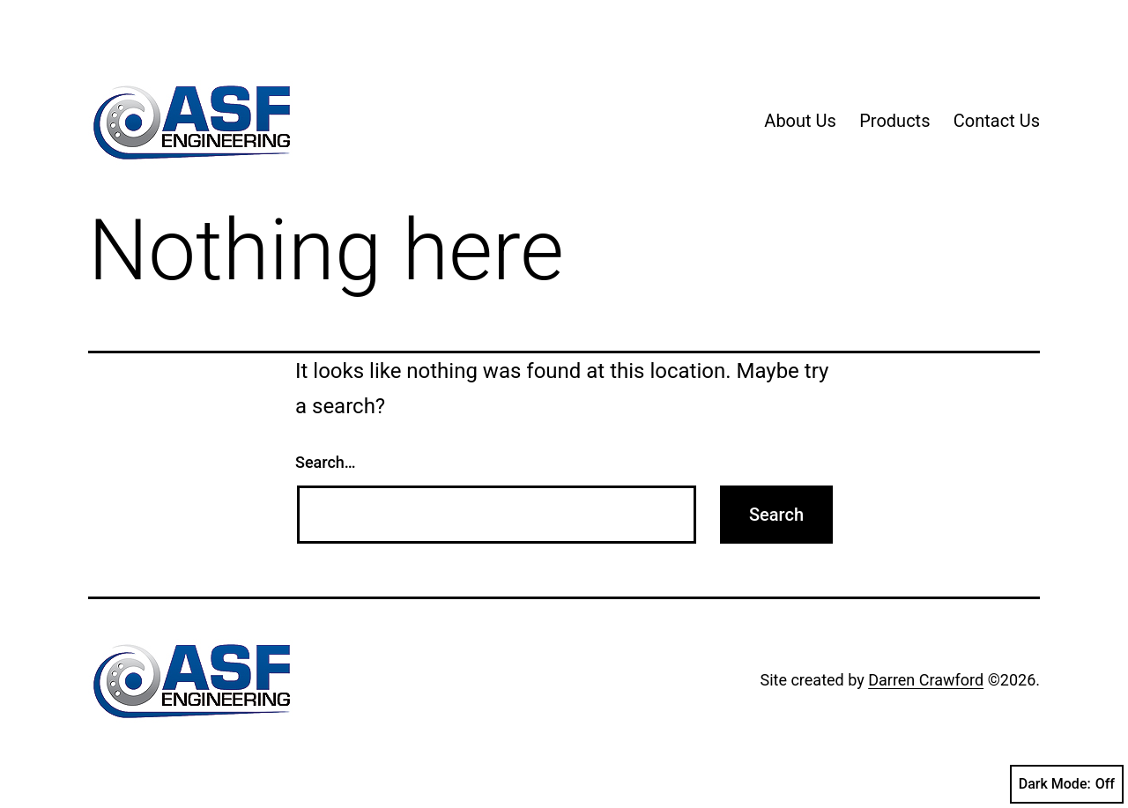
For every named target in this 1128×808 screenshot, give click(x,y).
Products (894, 120)
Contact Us (997, 120)
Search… (325, 462)
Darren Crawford (925, 680)
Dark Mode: (1067, 784)
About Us (800, 120)
